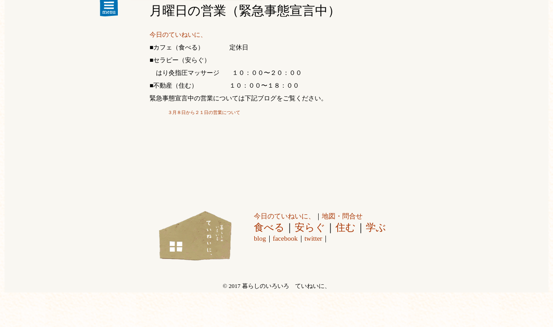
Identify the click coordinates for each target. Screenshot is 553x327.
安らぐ (310, 227)
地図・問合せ (342, 216)
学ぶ (376, 227)
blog (260, 238)
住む (345, 227)
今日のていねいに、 (178, 34)
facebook (285, 238)
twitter (313, 238)
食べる (269, 227)
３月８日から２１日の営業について (204, 112)
